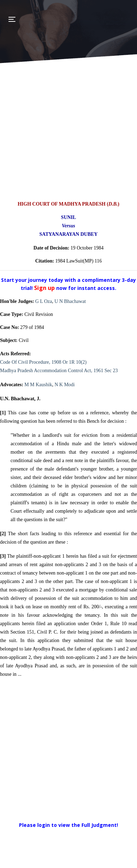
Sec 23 (111, 370)
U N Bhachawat (70, 301)
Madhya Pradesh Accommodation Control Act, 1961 (51, 370)
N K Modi (64, 384)
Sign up (45, 288)
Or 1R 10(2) (74, 362)
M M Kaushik (38, 384)
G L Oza (43, 301)
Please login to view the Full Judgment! (68, 825)
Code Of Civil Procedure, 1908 (30, 362)
